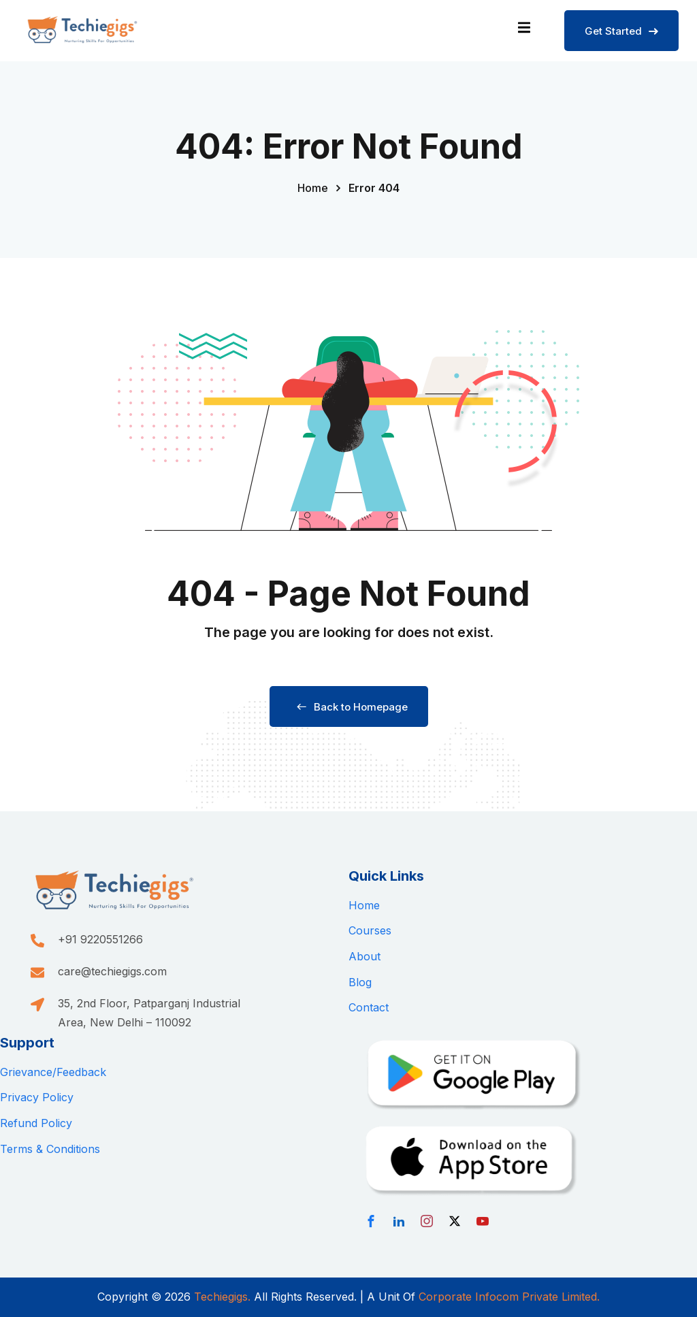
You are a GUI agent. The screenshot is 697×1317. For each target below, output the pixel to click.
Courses (369, 930)
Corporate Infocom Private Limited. (509, 1296)
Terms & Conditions (50, 1149)
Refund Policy (36, 1123)
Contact (368, 1007)
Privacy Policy (37, 1097)
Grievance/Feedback (53, 1072)
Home (312, 188)
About (364, 956)
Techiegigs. (222, 1296)
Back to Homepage (349, 706)
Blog (360, 982)
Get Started (621, 31)
